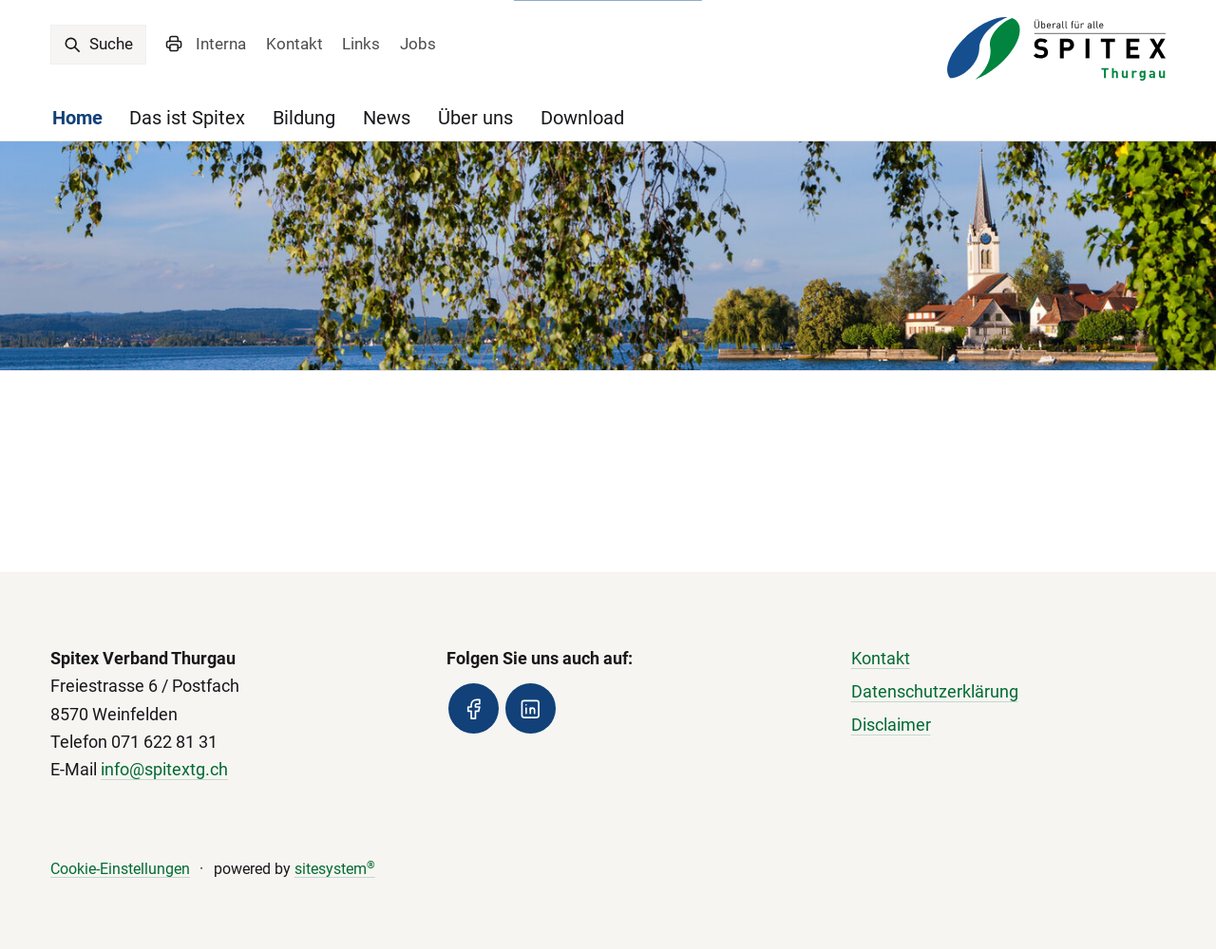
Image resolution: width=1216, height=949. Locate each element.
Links (361, 43)
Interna (221, 43)
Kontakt (294, 43)
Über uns (475, 118)
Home (77, 118)
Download (582, 118)
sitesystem (334, 869)
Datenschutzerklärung (934, 691)
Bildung (304, 118)
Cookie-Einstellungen (120, 869)
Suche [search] (98, 43)
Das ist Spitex (187, 118)
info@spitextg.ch (164, 769)
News (386, 118)
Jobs (418, 43)
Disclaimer (891, 725)
